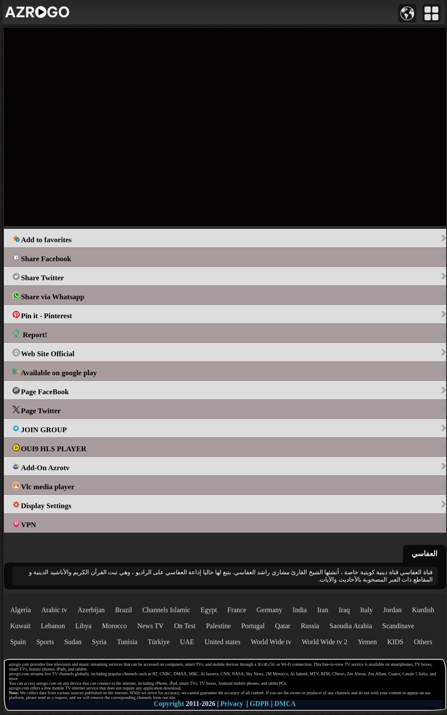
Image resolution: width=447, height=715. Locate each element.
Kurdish (423, 610)
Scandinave (398, 626)
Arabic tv (54, 610)
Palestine (218, 626)
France (237, 610)
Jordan (392, 610)
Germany (269, 610)
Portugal (253, 626)
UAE (187, 641)
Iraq (344, 610)
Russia (310, 626)
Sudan (73, 641)
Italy (366, 610)
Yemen (367, 641)
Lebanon (53, 626)
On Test (185, 626)
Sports (45, 641)
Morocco (114, 626)
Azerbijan (91, 610)
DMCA (285, 703)
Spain (18, 641)
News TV (150, 626)
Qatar (283, 626)
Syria (99, 641)
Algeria (20, 610)
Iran (322, 610)
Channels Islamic (166, 610)
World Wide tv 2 (324, 641)
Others (423, 641)
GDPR (259, 703)
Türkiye (159, 641)
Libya (84, 626)
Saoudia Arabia (351, 626)
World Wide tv (271, 641)
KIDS (395, 641)
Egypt (208, 610)
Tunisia (127, 641)
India (300, 610)
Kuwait (20, 626)
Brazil (123, 610)
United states (223, 641)
